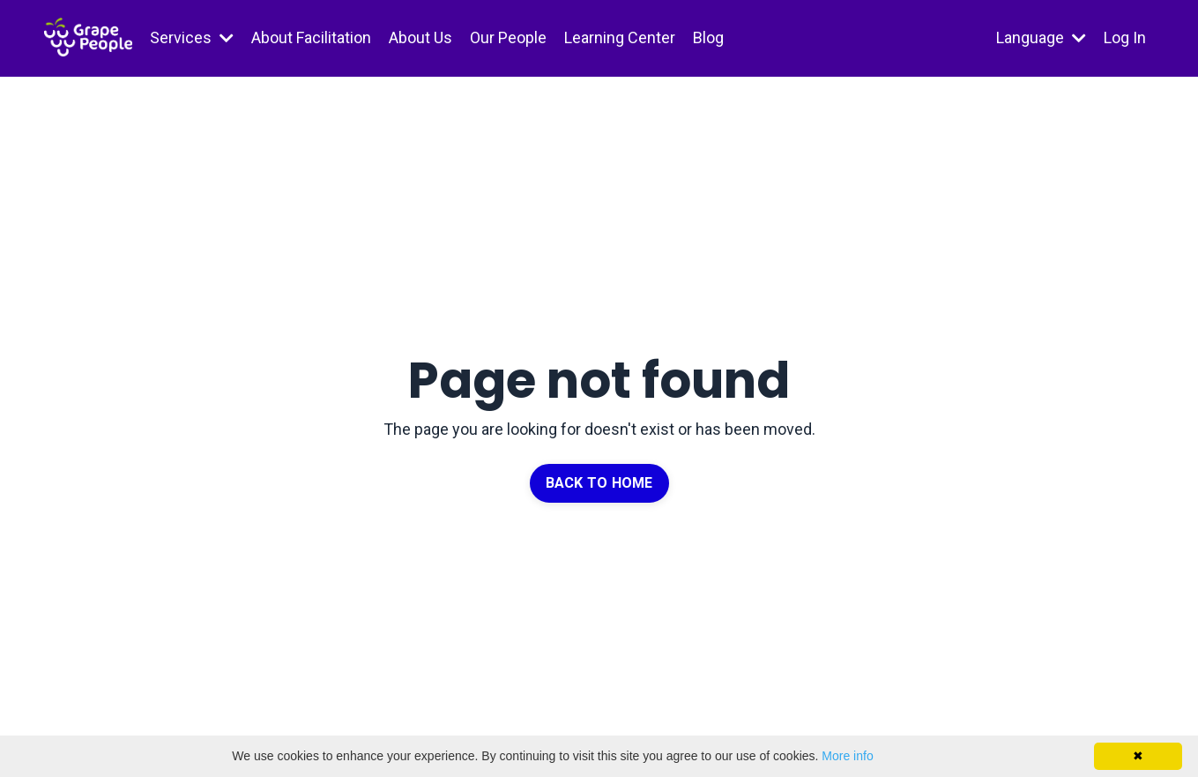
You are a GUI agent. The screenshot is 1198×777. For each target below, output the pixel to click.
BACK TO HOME (599, 482)
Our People (508, 37)
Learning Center (619, 37)
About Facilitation (311, 37)
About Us (420, 37)
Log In (1125, 37)
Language (1041, 37)
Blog (708, 37)
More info (847, 756)
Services (192, 37)
